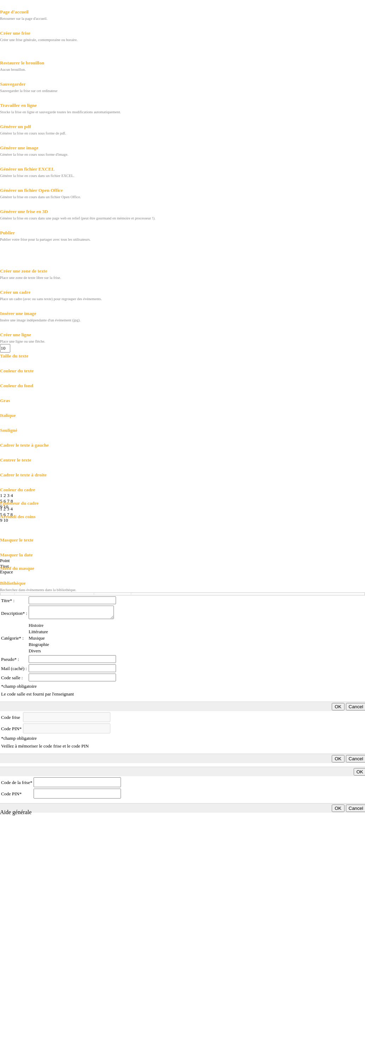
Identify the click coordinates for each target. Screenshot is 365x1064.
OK (338, 706)
